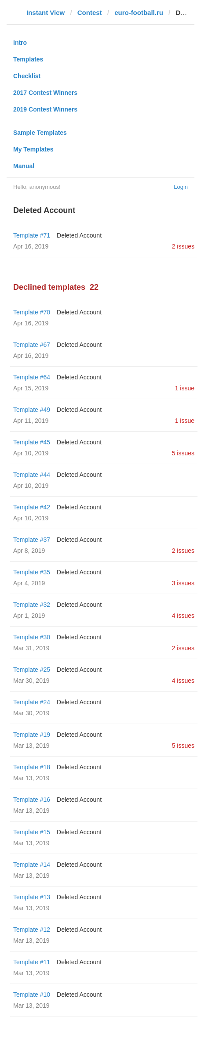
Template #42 (31, 507)
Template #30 (31, 637)
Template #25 (31, 669)
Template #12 (31, 929)
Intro (20, 42)
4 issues (183, 615)
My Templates (33, 149)
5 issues (183, 453)
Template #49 (31, 409)
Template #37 (31, 539)
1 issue (184, 388)
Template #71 (31, 235)
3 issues (183, 583)
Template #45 (31, 442)
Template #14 (31, 864)
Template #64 (31, 377)
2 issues (183, 246)
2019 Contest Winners (45, 109)
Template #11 (31, 962)
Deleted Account (79, 235)
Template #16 (31, 799)
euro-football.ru (138, 12)
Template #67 (31, 344)
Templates (28, 59)
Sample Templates (40, 132)
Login (181, 187)
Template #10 (31, 994)
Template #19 (31, 734)
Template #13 (31, 897)
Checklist (26, 75)
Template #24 (31, 702)
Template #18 (31, 767)
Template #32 (31, 604)
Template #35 (31, 572)
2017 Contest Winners (45, 92)
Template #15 (31, 832)
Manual (23, 165)
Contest (89, 12)
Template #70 (31, 312)
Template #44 (31, 474)
